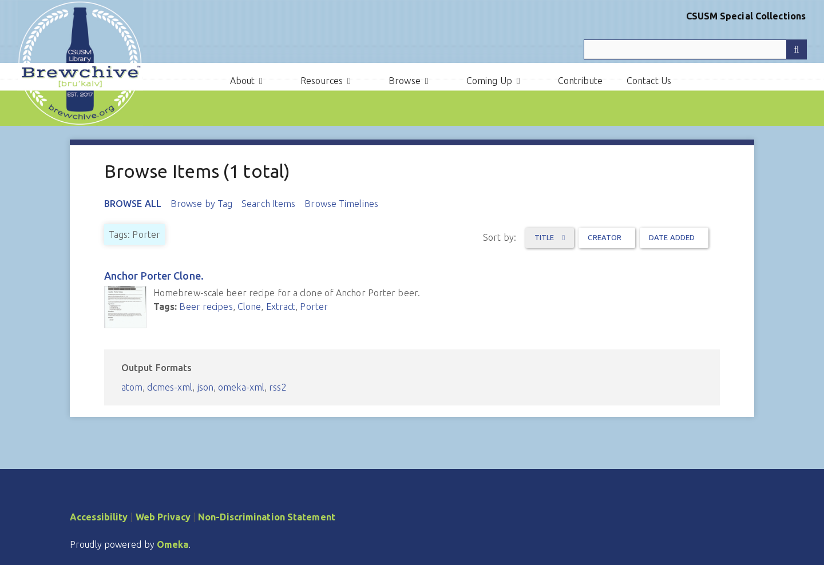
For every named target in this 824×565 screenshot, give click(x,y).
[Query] (695, 49)
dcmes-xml (169, 387)
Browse (405, 80)
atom (131, 387)
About (242, 80)
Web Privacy (163, 517)
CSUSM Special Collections (746, 16)
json (205, 387)
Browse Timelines (341, 203)
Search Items (268, 203)
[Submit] (796, 49)
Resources (321, 80)
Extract (281, 306)
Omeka (173, 544)
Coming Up (489, 80)
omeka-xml (241, 387)
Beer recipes (205, 306)
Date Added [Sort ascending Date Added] (672, 237)
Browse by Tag (201, 203)
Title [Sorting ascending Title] (545, 237)
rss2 (277, 387)
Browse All (132, 203)
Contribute (580, 80)
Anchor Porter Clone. (154, 275)
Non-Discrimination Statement (266, 517)
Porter (314, 306)
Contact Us (649, 80)
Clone (249, 306)
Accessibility (99, 517)
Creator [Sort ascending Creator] (604, 237)
